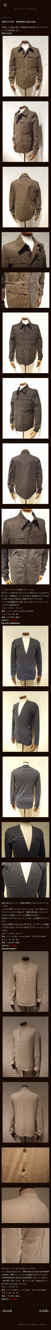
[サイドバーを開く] (5, 5)
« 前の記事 (7, 1311)
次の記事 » (44, 1311)
